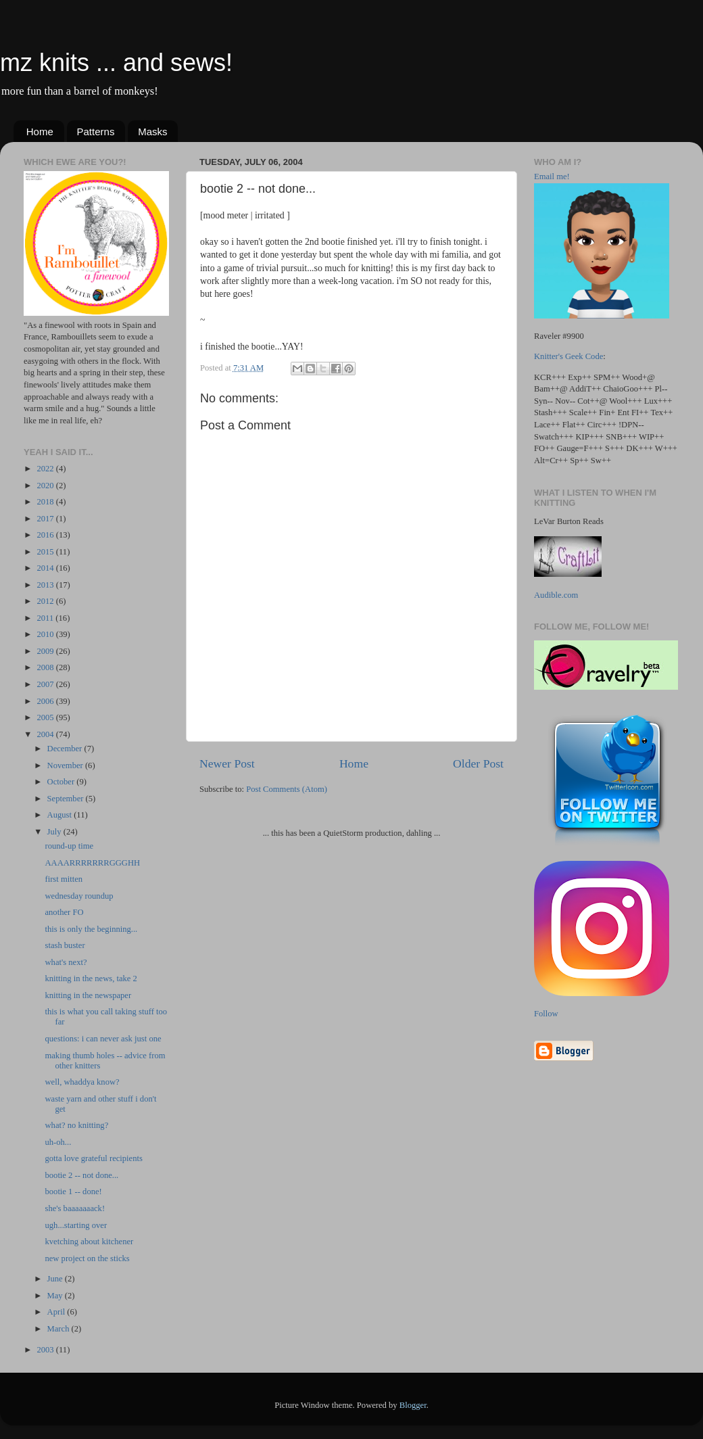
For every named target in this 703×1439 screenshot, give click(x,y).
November (66, 765)
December (65, 748)
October (62, 781)
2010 (46, 634)
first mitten (63, 879)
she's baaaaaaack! (75, 1208)
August (60, 815)
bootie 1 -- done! (73, 1191)
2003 (46, 1349)
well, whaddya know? (82, 1082)
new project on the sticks (87, 1258)
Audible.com (556, 595)
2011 (46, 618)
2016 (46, 535)
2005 (46, 717)
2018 (46, 501)
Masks (152, 131)
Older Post (478, 763)
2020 (46, 485)
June (56, 1278)
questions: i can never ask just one (103, 1038)
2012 (46, 601)
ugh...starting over (76, 1225)
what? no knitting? (76, 1125)
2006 (46, 701)
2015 (46, 552)
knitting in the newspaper (88, 995)
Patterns (96, 131)
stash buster (64, 945)
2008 (46, 667)
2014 (46, 568)
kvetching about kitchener (89, 1241)
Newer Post (227, 763)
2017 (46, 518)
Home (39, 131)
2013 (46, 585)
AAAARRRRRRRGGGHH (92, 863)
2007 (46, 684)
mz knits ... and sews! (116, 62)
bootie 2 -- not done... (81, 1175)
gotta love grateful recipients (93, 1158)
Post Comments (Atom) (286, 789)
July (55, 831)
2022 (46, 468)
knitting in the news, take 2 (91, 978)
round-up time (69, 846)
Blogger (413, 1405)
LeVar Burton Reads (569, 521)
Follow (546, 1013)
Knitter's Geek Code (568, 356)
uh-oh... (58, 1142)
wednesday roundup (79, 896)
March (59, 1329)
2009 (46, 651)
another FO (64, 912)
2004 (46, 734)
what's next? (66, 962)
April (57, 1312)
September (66, 798)
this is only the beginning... (91, 929)
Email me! (552, 176)
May (56, 1295)
